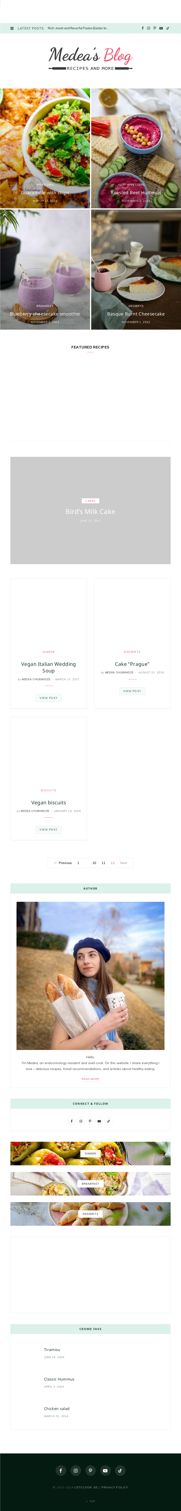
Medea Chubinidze (36, 679)
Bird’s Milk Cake (90, 511)
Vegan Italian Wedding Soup (48, 667)
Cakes (90, 501)
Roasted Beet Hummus (136, 192)
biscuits (48, 790)
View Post (49, 698)
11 (103, 863)
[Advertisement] (35, 10)
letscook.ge (86, 1487)
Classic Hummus (59, 1379)
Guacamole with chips (45, 192)
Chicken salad (57, 1408)
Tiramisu (52, 1349)
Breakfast (45, 306)
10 (94, 863)
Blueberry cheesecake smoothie (45, 314)
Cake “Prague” (132, 664)
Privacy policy (115, 1487)
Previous (63, 863)
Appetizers (45, 184)
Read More (90, 1079)
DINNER (49, 652)
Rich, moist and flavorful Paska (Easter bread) (79, 28)
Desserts (136, 306)
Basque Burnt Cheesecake (136, 314)
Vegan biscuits (48, 802)
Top (90, 1501)
